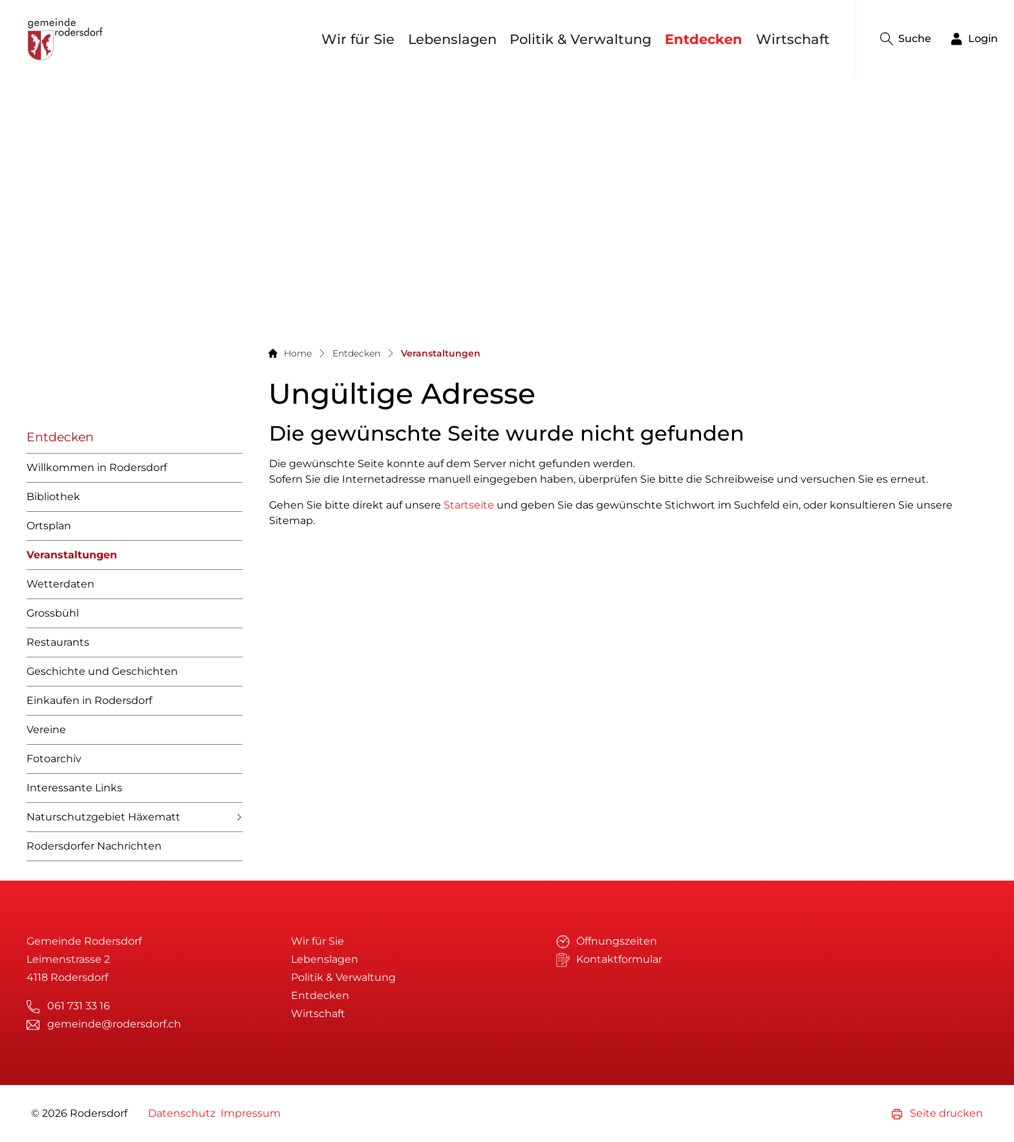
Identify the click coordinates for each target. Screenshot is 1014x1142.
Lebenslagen (452, 39)
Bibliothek (53, 496)
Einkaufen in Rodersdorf (89, 700)
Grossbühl (53, 613)
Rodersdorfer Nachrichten (94, 846)
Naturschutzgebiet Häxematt (103, 817)
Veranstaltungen (72, 559)
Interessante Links (74, 788)
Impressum (251, 1113)
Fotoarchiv (54, 758)
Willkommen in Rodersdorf (97, 467)
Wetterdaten (60, 584)
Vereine (46, 729)
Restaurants (58, 642)
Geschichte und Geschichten (102, 671)
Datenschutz (181, 1113)
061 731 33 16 (78, 1006)
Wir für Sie (357, 39)
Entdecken (703, 39)
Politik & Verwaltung (580, 39)
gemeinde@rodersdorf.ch (114, 1024)
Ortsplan (49, 526)
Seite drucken (937, 1113)
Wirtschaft (793, 39)
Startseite (469, 505)
